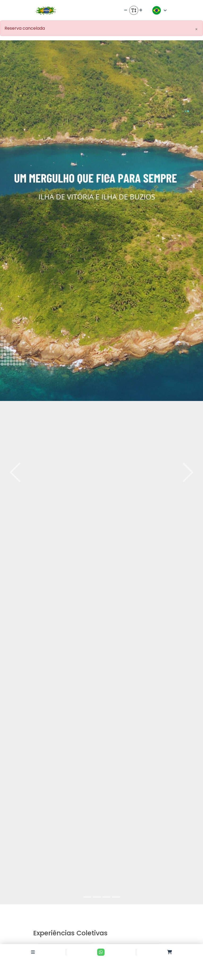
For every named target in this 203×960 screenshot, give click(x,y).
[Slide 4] (116, 897)
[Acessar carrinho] (169, 952)
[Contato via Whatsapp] (101, 952)
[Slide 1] (87, 897)
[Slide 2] (97, 897)
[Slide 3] (106, 897)
